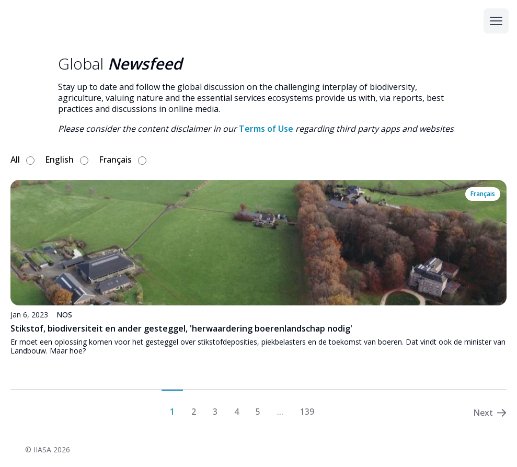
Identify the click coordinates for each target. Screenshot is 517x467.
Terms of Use (266, 128)
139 (307, 411)
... (280, 411)
